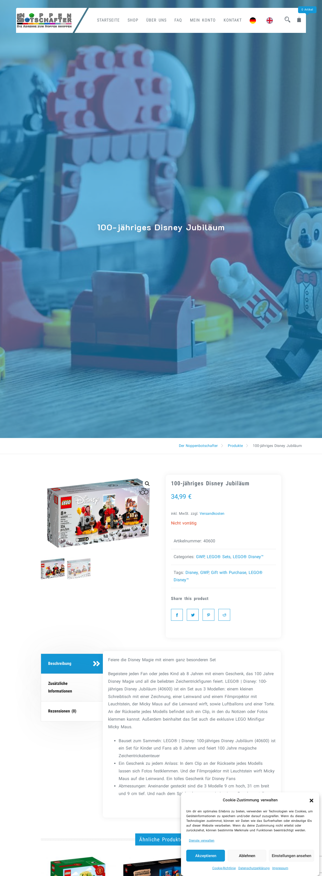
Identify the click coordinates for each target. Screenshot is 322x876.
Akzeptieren (205, 859)
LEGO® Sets (218, 556)
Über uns (156, 20)
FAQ (178, 20)
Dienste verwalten (201, 844)
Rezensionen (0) (62, 711)
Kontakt (233, 20)
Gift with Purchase (228, 572)
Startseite (108, 20)
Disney (191, 572)
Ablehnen (247, 859)
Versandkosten (212, 513)
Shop (133, 20)
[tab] (72, 664)
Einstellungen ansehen (291, 859)
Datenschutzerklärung (254, 871)
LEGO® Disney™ (248, 556)
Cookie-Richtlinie (224, 871)
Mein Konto (203, 20)
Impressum (280, 871)
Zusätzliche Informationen (60, 687)
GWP (200, 556)
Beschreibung (59, 663)
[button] (311, 803)
